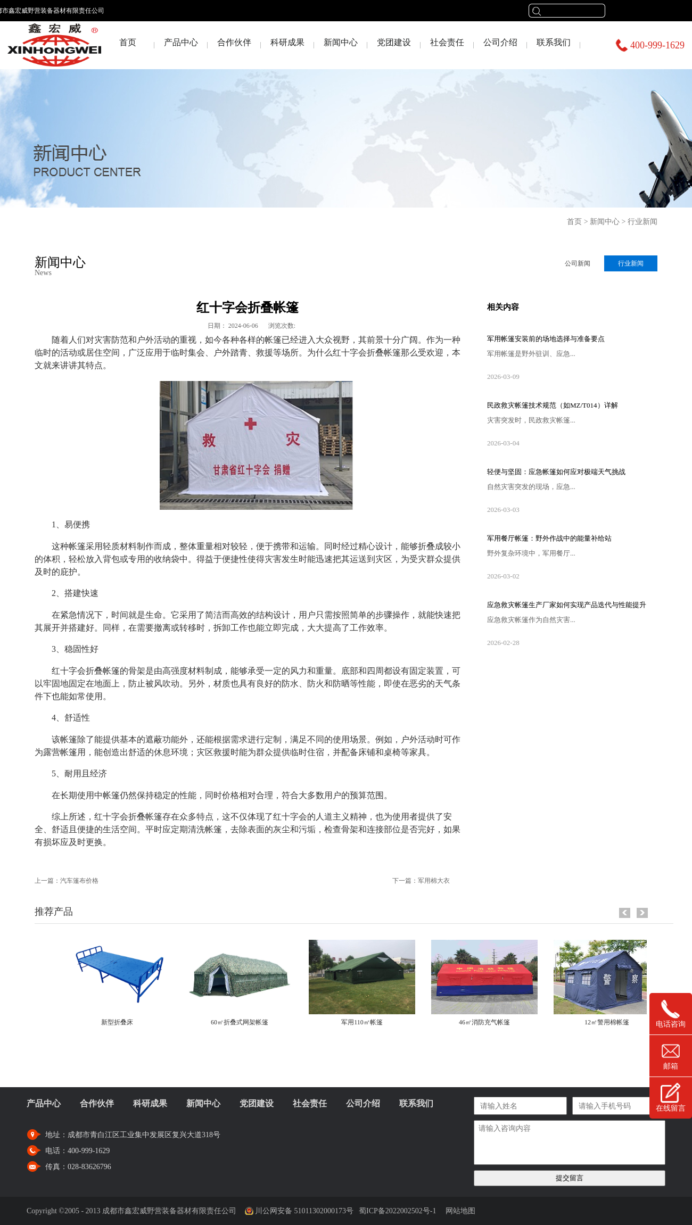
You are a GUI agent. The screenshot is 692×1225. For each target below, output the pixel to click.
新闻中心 (605, 222)
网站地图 (458, 1211)
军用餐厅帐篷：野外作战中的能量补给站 (549, 538)
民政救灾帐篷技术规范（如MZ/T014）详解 (552, 405)
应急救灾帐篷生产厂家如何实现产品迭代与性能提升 (566, 604)
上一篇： (66, 880)
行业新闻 (642, 222)
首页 (127, 42)
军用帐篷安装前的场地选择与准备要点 (546, 338)
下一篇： (421, 880)
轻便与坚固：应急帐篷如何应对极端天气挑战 (556, 471)
